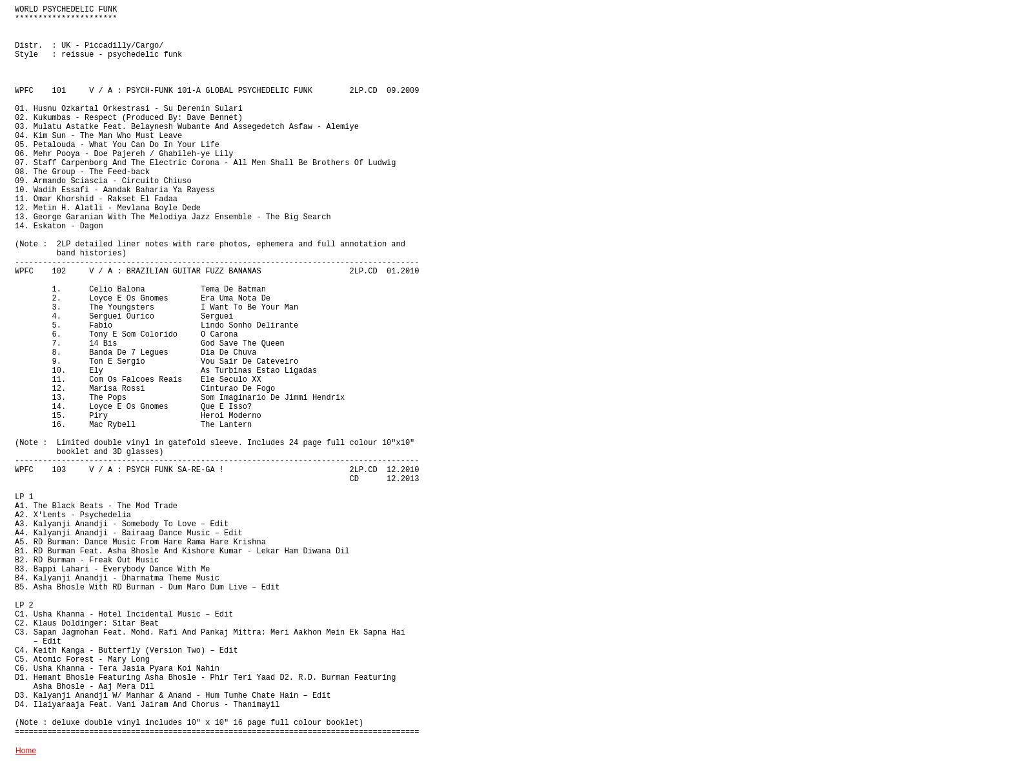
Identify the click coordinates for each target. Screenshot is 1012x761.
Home (25, 750)
